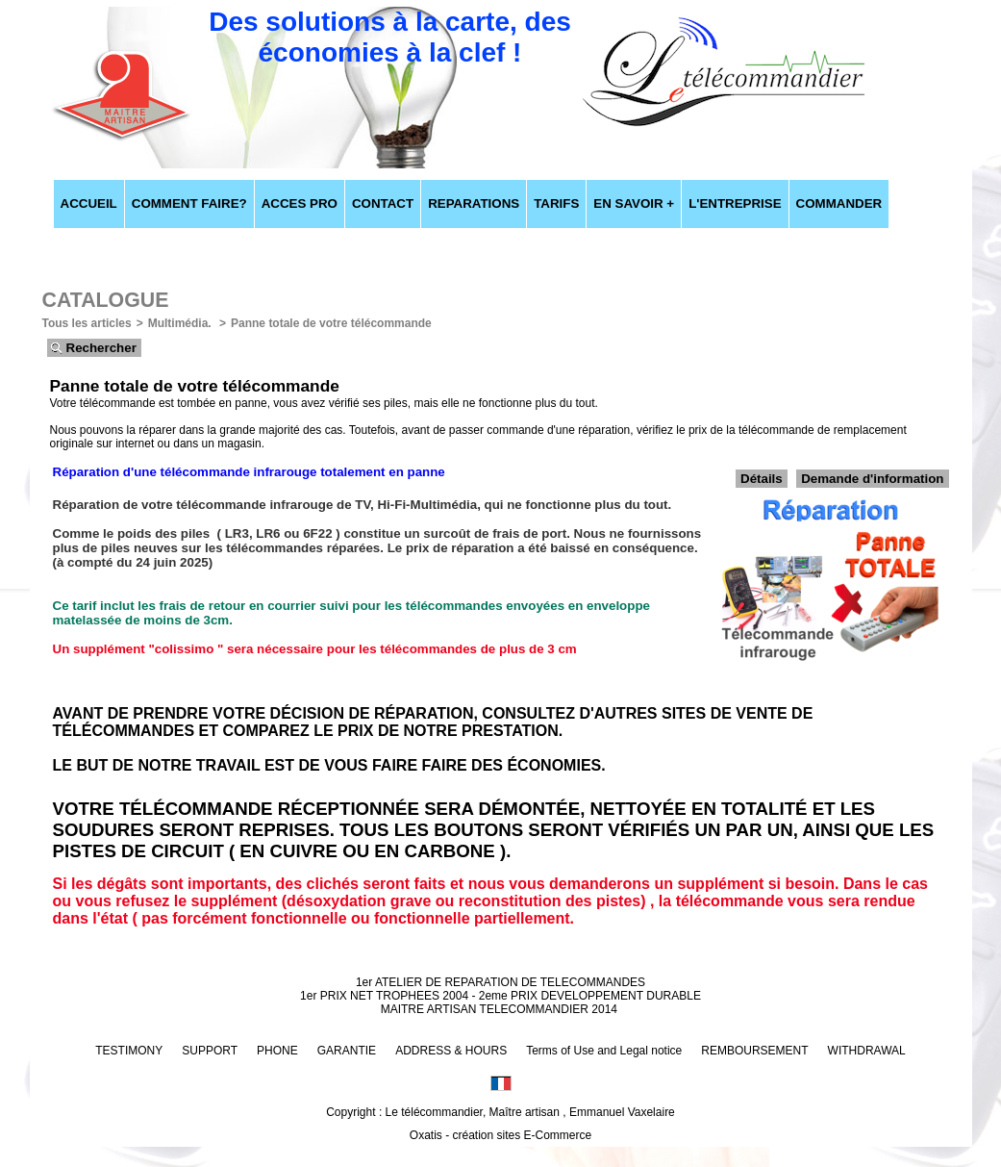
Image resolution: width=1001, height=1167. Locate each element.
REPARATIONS (473, 203)
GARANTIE (346, 1050)
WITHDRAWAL (867, 1050)
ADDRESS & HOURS (451, 1050)
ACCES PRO (300, 203)
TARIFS (556, 203)
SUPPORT (210, 1050)
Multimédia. (181, 323)
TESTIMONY (129, 1050)
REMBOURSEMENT (754, 1050)
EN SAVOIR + (633, 203)
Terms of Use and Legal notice (604, 1050)
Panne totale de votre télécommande (331, 323)
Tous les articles (87, 323)
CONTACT (382, 203)
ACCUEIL (89, 203)
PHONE (277, 1050)
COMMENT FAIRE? (189, 203)
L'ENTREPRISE (734, 203)
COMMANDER (839, 203)
